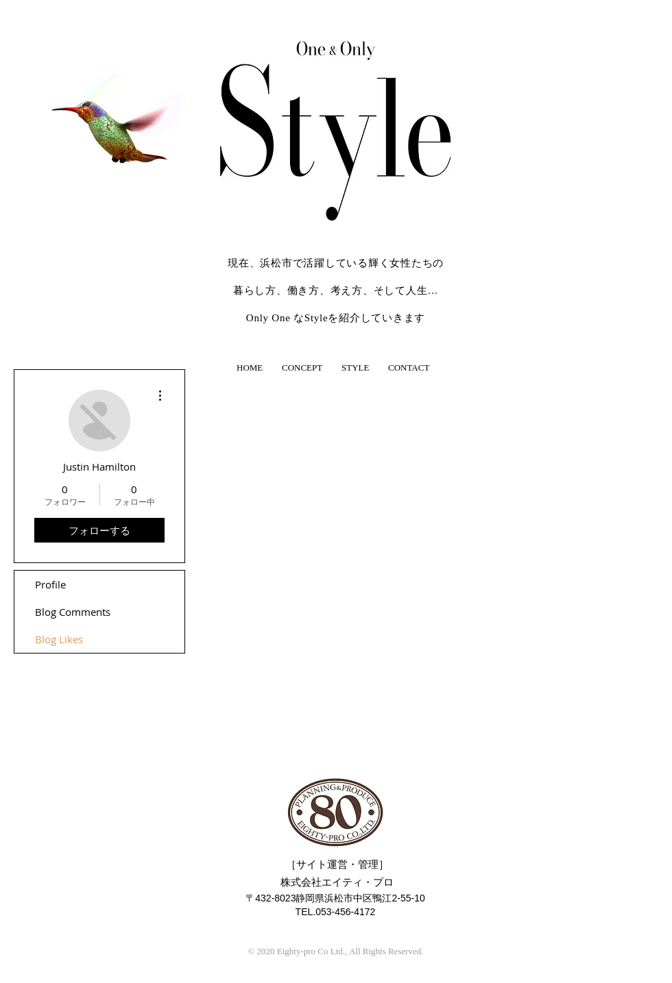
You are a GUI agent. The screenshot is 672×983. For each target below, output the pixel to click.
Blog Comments (72, 612)
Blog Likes (59, 639)
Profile (50, 584)
